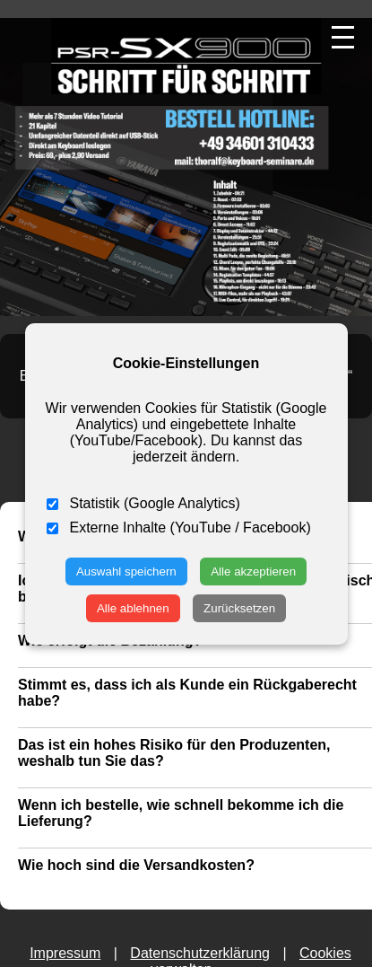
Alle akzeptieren (253, 571)
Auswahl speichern (126, 571)
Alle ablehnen (133, 608)
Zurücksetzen (239, 608)
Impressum (65, 953)
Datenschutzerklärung (200, 953)
